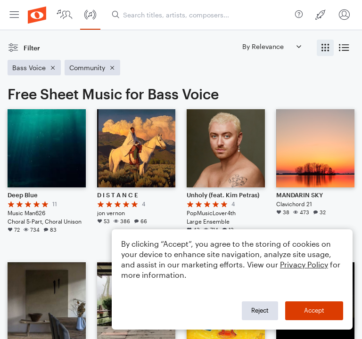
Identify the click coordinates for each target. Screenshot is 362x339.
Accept (314, 310)
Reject (260, 310)
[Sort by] (271, 46)
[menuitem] (14, 15)
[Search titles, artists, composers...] (201, 15)
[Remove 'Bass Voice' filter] (34, 67)
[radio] (325, 48)
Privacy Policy (304, 264)
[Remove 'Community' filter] (92, 67)
